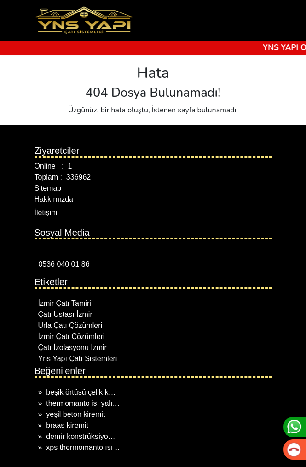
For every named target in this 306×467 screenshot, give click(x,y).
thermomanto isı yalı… (83, 403)
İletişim (46, 212)
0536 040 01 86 (62, 264)
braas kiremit (67, 425)
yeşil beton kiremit (75, 414)
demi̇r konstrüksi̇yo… (80, 436)
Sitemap (48, 188)
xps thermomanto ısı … (84, 447)
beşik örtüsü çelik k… (80, 392)
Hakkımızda (54, 199)
